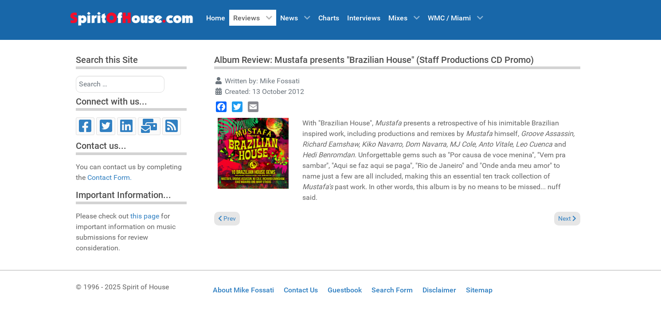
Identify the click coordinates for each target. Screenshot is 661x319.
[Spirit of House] (131, 21)
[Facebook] (85, 126)
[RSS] (171, 126)
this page (144, 216)
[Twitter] (105, 126)
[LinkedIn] (126, 126)
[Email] (149, 126)
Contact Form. (109, 177)
